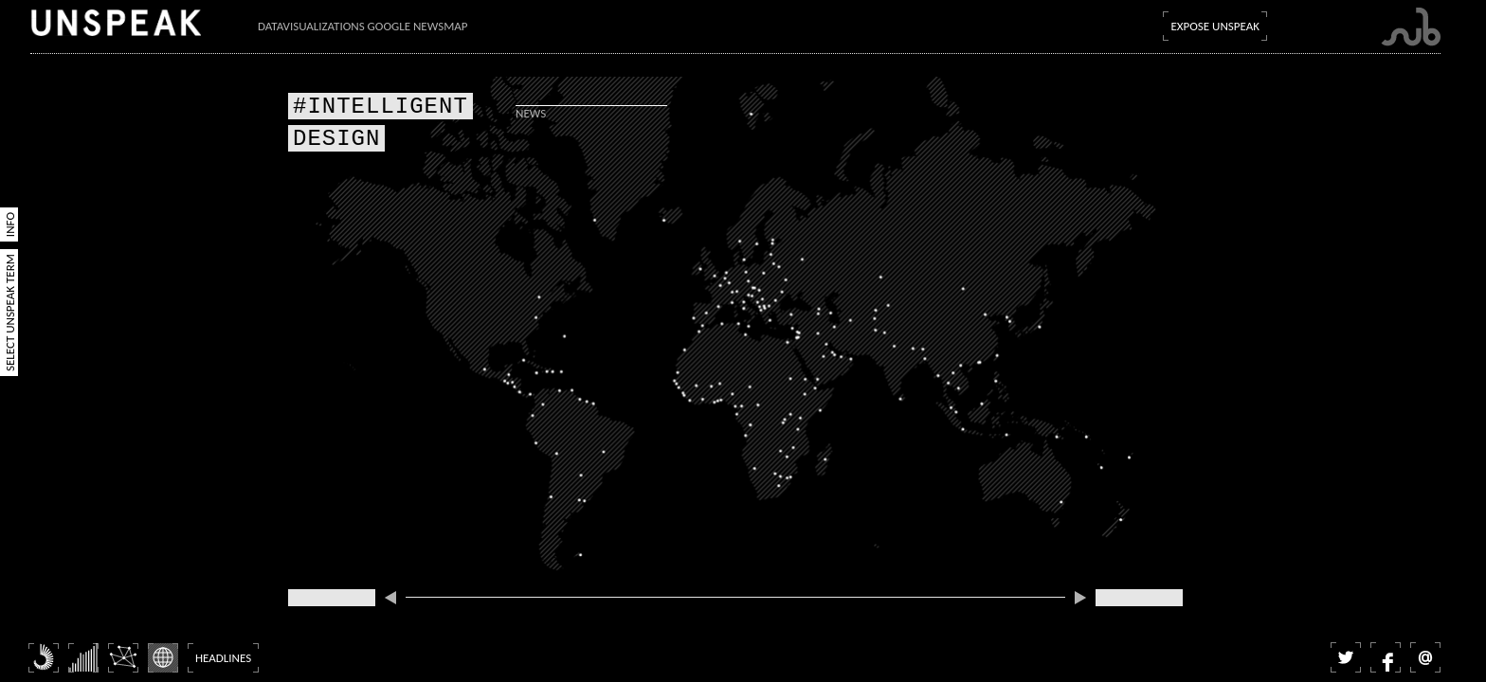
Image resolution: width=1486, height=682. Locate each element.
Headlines (223, 658)
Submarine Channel (1411, 27)
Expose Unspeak (1214, 26)
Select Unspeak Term (10, 312)
